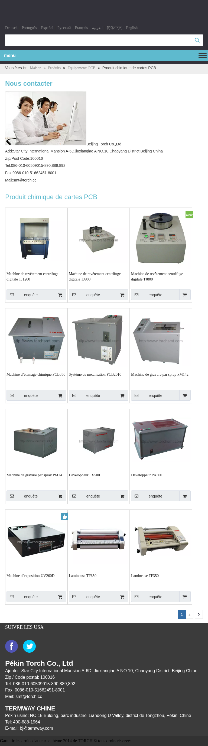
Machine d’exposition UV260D (30, 576)
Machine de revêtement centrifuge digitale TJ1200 (32, 276)
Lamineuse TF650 (82, 576)
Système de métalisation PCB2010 (95, 374)
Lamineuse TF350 (145, 576)
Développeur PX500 (84, 475)
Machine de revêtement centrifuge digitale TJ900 (95, 276)
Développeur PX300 (146, 475)
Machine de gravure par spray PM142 (159, 374)
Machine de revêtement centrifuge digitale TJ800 (157, 276)
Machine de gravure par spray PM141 (35, 475)
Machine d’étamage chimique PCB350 (35, 374)
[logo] (12, 14)
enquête (22, 294)
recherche (197, 40)
